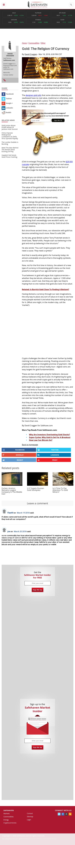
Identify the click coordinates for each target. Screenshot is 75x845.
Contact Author (8, 75)
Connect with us (63, 810)
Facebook (8, 94)
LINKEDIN (48, 455)
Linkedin (7, 108)
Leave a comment (37, 503)
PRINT (47, 460)
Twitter (7, 98)
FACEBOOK (14, 450)
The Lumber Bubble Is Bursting (10, 143)
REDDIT (13, 460)
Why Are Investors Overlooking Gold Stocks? (49, 434)
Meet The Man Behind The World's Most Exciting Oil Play (10, 150)
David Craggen (31, 54)
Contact (30, 813)
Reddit (6, 112)
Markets (6, 813)
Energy (6, 820)
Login (29, 820)
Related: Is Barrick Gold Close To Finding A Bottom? (45, 289)
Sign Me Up (37, 590)
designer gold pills (33, 95)
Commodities (8, 817)
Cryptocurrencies (9, 823)
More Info (6, 73)
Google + (7, 103)
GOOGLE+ (13, 455)
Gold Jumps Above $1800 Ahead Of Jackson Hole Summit (10, 127)
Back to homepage (30, 444)
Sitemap (30, 816)
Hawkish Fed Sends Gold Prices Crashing (9, 156)
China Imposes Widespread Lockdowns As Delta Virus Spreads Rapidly (10, 136)
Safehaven (8, 810)
